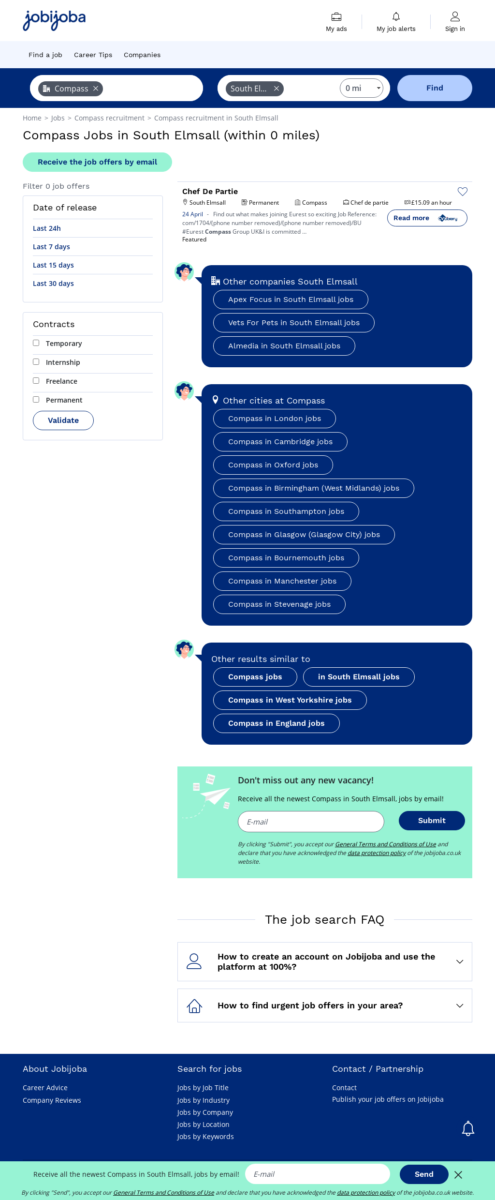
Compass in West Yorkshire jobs (290, 700)
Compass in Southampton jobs (286, 511)
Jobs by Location (203, 1124)
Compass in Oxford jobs (273, 464)
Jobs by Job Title (203, 1087)
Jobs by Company (205, 1112)
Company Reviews (52, 1100)
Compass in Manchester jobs (282, 580)
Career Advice (45, 1087)
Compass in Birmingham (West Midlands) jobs (313, 488)
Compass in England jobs (276, 723)
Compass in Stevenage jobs (279, 604)
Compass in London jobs (274, 418)
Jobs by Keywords (205, 1136)
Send (424, 1174)
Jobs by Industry (203, 1100)
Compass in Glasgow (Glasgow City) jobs (304, 534)
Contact (344, 1087)
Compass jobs (255, 676)
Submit (432, 820)
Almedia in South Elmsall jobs (284, 345)
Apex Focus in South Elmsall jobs (290, 299)
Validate (63, 420)
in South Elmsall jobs (359, 676)
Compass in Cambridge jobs (280, 441)
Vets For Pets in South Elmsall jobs (294, 322)
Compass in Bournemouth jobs (286, 557)
